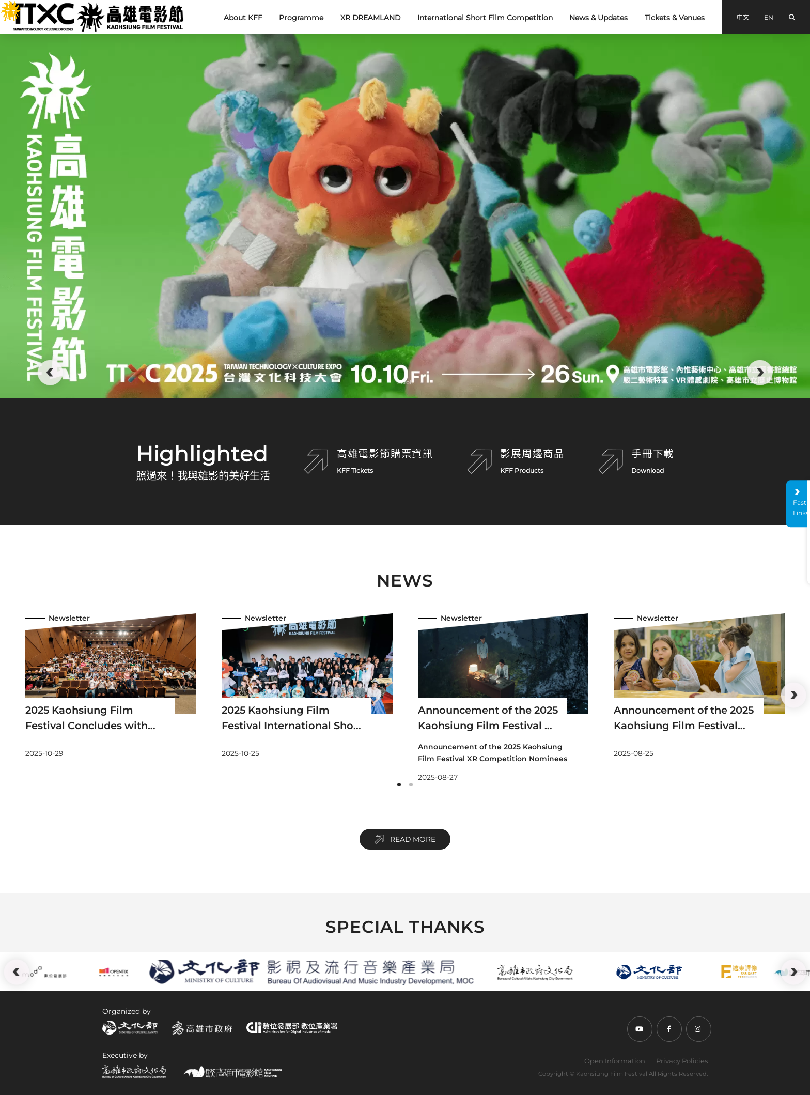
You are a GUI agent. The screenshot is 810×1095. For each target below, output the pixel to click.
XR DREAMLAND (370, 17)
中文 (743, 17)
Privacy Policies (682, 1061)
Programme (301, 17)
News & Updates (598, 17)
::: (4, 6)
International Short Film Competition (485, 17)
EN (768, 17)
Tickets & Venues (675, 17)
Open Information (614, 1061)
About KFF (243, 17)
